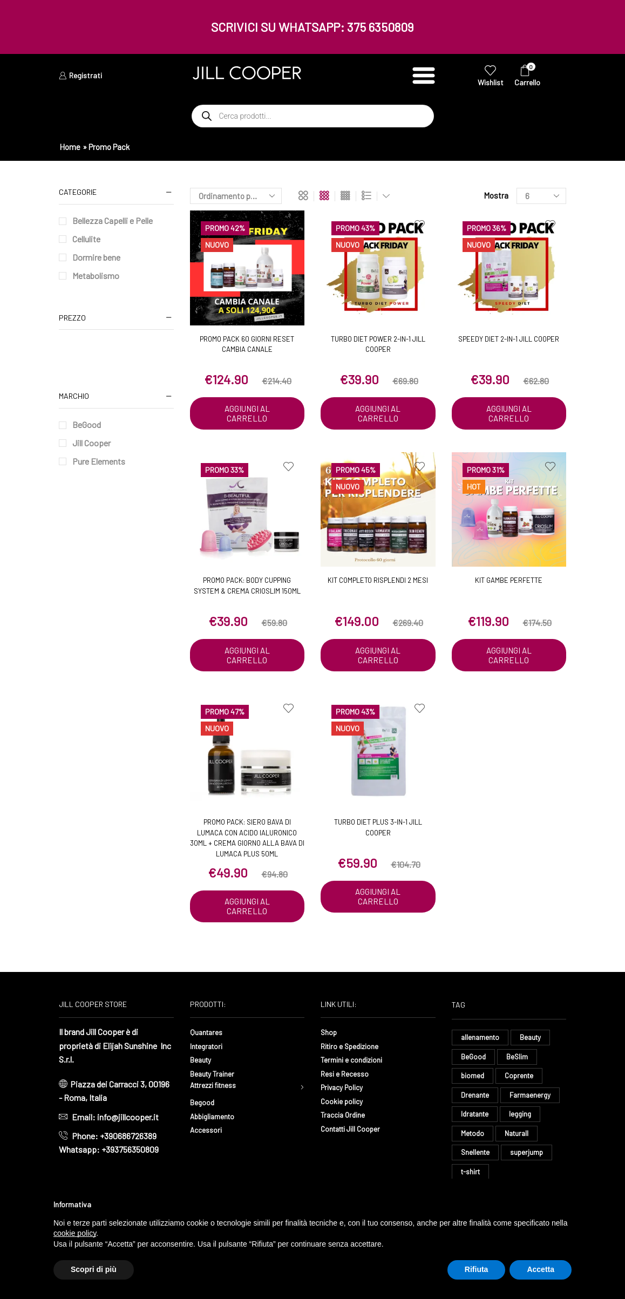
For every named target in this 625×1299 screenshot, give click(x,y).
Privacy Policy (346, 1089)
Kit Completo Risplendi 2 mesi (378, 581)
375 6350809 (380, 27)
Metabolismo (95, 275)
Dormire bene (96, 257)
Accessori (208, 1134)
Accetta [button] (540, 1269)
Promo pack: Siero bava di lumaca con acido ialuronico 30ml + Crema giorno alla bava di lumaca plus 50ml (247, 839)
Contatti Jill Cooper (356, 1131)
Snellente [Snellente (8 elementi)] (476, 1161)
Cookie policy (345, 1103)
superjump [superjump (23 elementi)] (529, 1161)
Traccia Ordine (346, 1117)
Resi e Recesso (348, 1076)
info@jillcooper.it (128, 1119)
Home (69, 147)
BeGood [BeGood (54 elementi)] (474, 1060)
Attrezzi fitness (218, 1089)
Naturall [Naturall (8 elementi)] (519, 1141)
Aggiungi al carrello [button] (247, 414)
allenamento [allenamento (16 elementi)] (481, 1040)
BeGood (86, 424)
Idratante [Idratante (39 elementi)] (476, 1121)
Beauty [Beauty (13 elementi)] (533, 1040)
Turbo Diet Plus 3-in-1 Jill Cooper (378, 829)
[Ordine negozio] (236, 196)
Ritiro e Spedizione (355, 1048)
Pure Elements (98, 461)
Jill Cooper (91, 443)
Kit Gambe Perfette (508, 581)
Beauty (202, 1062)
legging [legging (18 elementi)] (524, 1121)
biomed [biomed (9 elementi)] (473, 1080)
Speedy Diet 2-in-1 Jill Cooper (508, 339)
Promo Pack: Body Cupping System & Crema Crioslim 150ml (247, 586)
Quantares (208, 1034)
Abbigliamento (216, 1121)
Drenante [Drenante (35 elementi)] (476, 1101)
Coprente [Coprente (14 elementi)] (521, 1080)
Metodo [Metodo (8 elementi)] (473, 1141)
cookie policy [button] (74, 1233)
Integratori (209, 1048)
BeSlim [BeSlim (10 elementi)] (518, 1060)
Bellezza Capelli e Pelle (112, 220)
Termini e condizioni (357, 1062)
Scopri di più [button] (94, 1269)
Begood (204, 1106)
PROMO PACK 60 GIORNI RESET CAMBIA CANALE (247, 344)
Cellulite (86, 239)
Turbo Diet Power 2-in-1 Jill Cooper (378, 344)
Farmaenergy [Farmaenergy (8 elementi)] (532, 1101)
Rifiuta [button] (476, 1269)
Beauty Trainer (216, 1076)
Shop (330, 1034)
